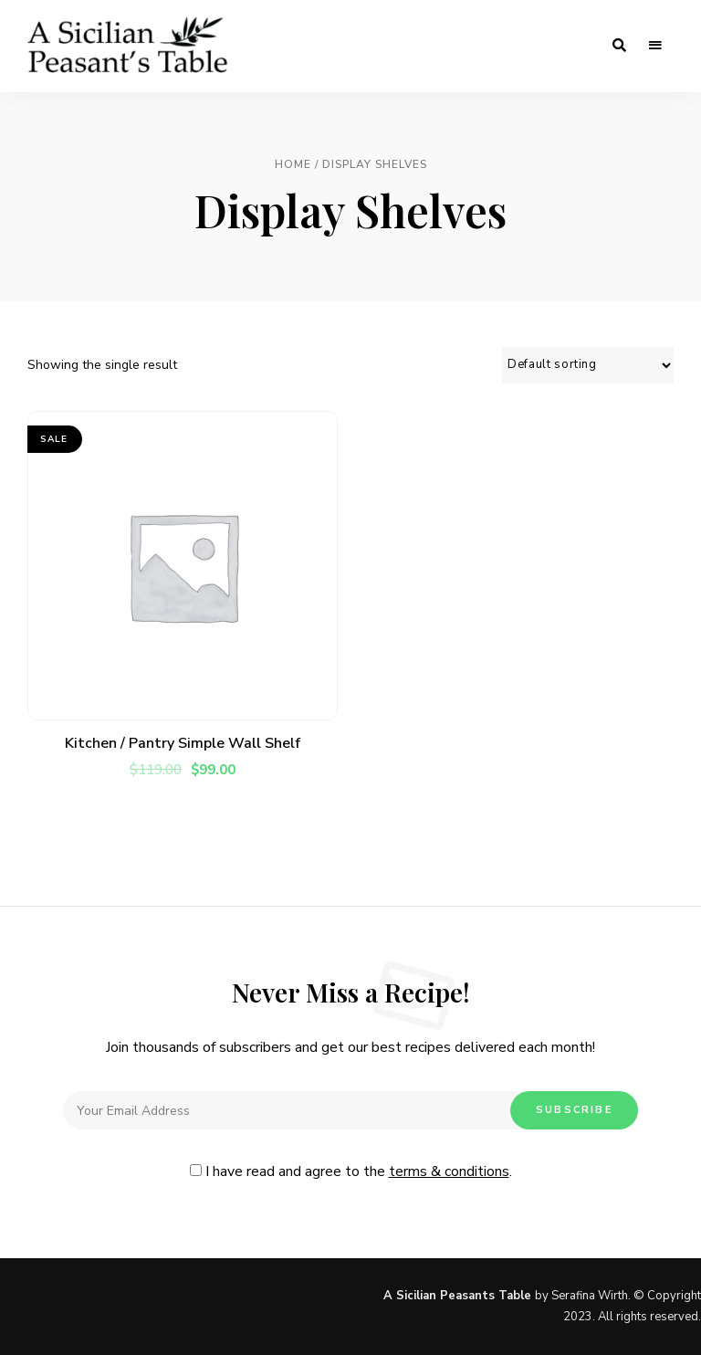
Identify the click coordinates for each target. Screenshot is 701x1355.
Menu (655, 45)
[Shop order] (588, 365)
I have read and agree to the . (351, 1171)
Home (293, 164)
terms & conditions (449, 1171)
